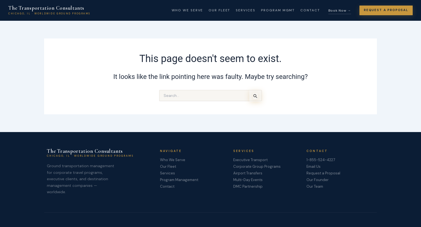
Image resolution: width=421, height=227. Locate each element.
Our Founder (317, 180)
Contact (306, 10)
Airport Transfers (248, 174)
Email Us (313, 167)
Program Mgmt (274, 10)
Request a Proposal (323, 174)
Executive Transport (250, 160)
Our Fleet (215, 10)
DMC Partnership (248, 187)
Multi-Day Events (248, 180)
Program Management (180, 180)
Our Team (315, 187)
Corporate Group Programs (258, 167)
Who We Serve (183, 10)
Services (241, 10)
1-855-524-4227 (321, 160)
